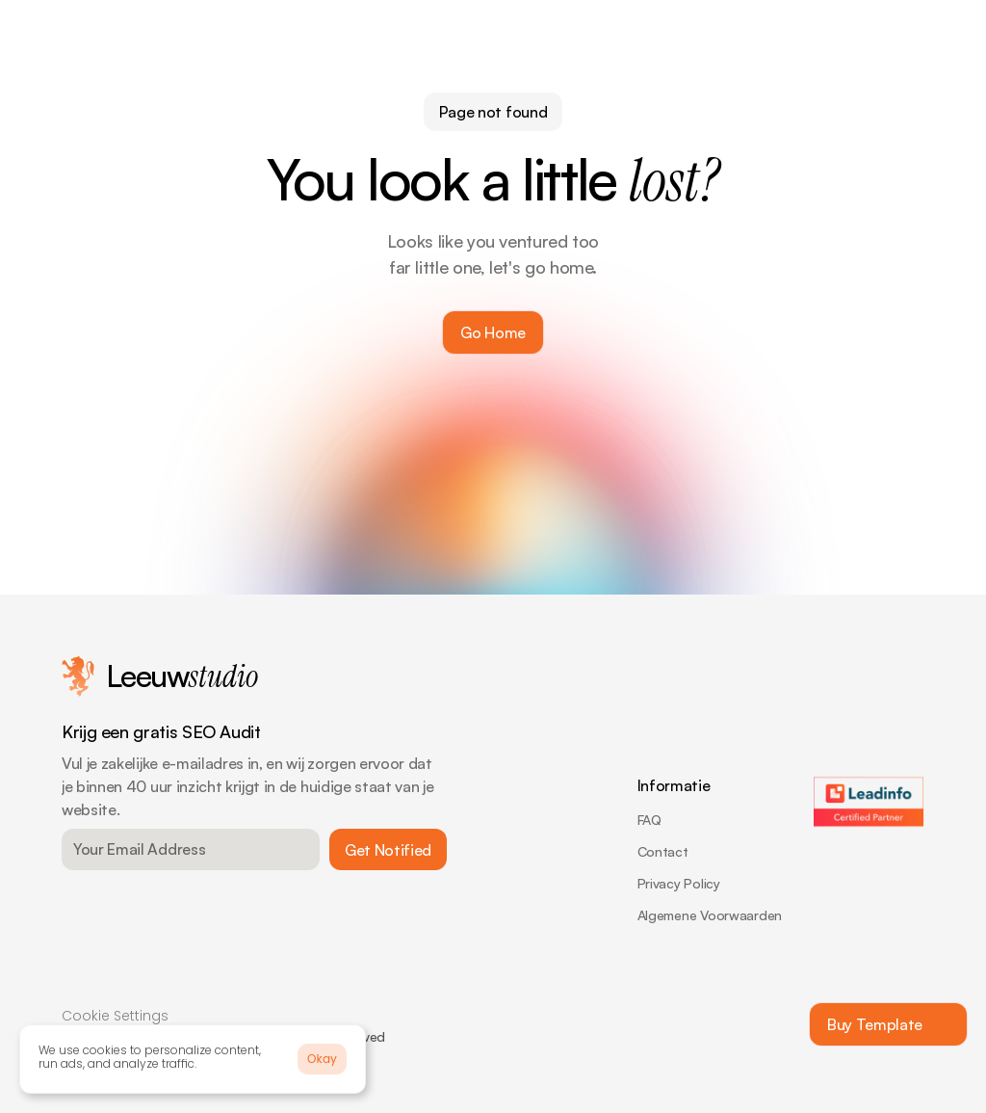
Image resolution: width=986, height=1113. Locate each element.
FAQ (649, 819)
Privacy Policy (678, 883)
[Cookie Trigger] (115, 1019)
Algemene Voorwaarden (709, 915)
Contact (662, 851)
